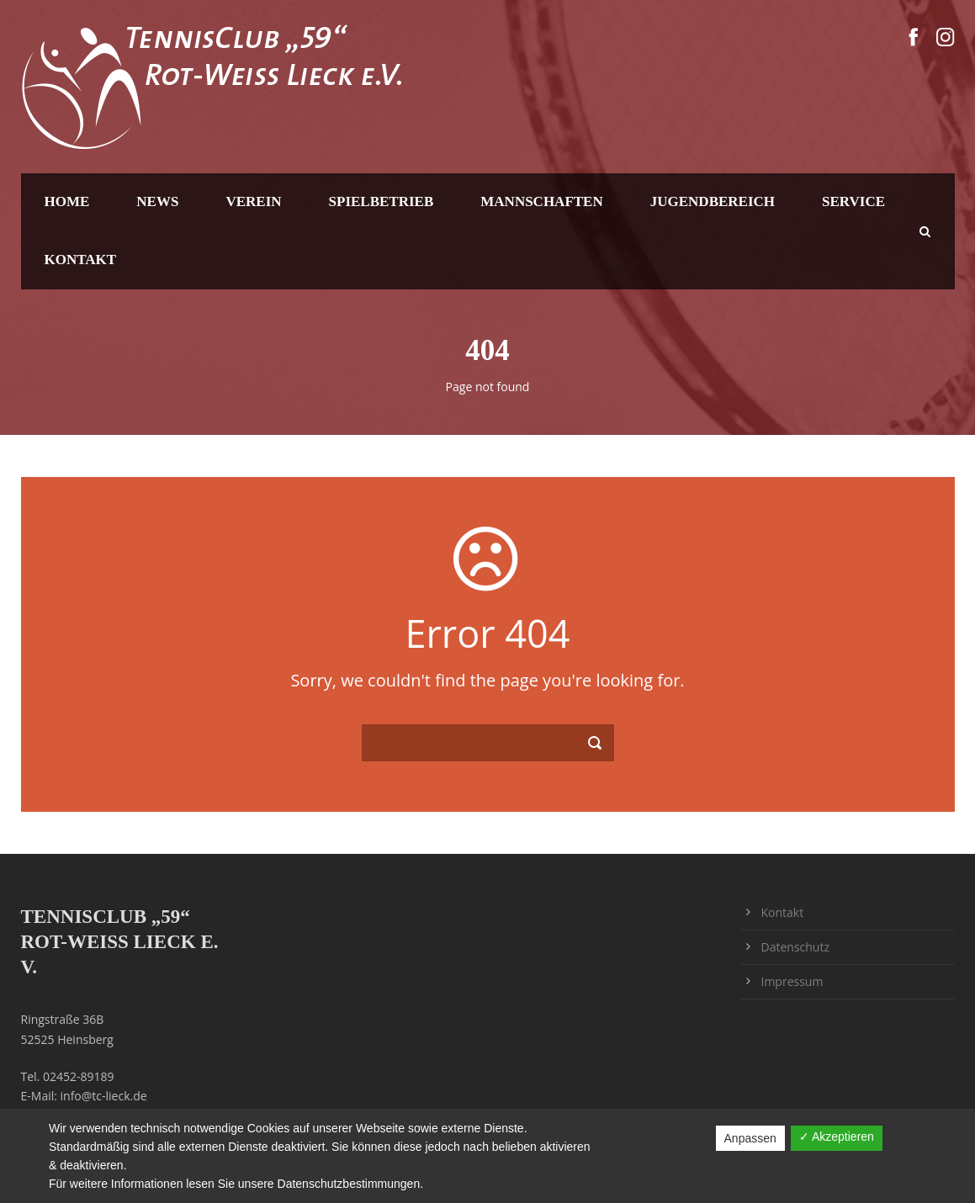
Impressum (792, 981)
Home (67, 201)
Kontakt (81, 260)
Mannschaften (541, 201)
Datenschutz (795, 947)
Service (853, 201)
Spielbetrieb (381, 201)
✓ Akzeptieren (836, 1136)
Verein (253, 201)
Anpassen (750, 1138)
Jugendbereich (712, 201)
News (157, 201)
